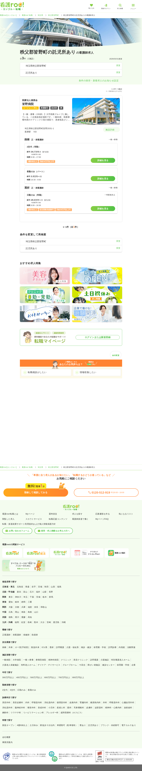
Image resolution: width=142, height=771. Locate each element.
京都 (17, 607)
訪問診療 (112, 647)
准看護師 (17, 635)
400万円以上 (22, 677)
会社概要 (6, 737)
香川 (17, 617)
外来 (11, 647)
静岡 (23, 602)
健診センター (108, 665)
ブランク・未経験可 (110, 725)
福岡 (17, 622)
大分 (42, 622)
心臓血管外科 (128, 702)
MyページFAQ (102, 519)
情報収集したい (88, 372)
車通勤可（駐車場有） (67, 725)
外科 (105, 702)
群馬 (51, 597)
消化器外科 (7, 707)
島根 (30, 612)
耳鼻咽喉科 (79, 707)
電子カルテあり (129, 725)
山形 (53, 587)
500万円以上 (36, 677)
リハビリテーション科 (33, 712)
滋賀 (30, 607)
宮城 (40, 587)
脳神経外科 (20, 707)
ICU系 (44, 647)
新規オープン (8, 725)
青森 (27, 587)
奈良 (36, 607)
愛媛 (23, 617)
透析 (52, 647)
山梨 (44, 592)
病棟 (4, 647)
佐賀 (23, 622)
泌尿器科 (99, 707)
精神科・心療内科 (113, 707)
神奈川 (18, 597)
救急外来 (35, 647)
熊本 (36, 622)
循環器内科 (62, 702)
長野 (51, 592)
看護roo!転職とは (10, 514)
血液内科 (73, 702)
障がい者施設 (94, 665)
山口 (36, 612)
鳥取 (23, 612)
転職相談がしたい (37, 372)
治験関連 (131, 647)
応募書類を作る (102, 514)
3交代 (12, 690)
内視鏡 (122, 647)
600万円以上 (50, 677)
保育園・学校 (100, 647)
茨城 (38, 597)
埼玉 (25, 597)
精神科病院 (53, 660)
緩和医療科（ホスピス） (72, 712)
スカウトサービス (34, 519)
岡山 (17, 612)
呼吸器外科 (114, 702)
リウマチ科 (16, 712)
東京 (11, 597)
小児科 (51, 707)
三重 (30, 602)
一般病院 (6, 660)
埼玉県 (40, 15)
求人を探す (77, 514)
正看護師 (6, 635)
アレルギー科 (52, 712)
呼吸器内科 (37, 702)
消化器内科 (49, 702)
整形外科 (31, 707)
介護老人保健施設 (10, 665)
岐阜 (17, 602)
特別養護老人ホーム (120, 660)
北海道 (20, 587)
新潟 (19, 592)
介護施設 (105, 660)
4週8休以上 (22, 725)
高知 (30, 617)
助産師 (35, 635)
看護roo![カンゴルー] (8, 15)
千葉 (32, 597)
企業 (133, 665)
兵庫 (23, 607)
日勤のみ (21, 690)
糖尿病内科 (95, 702)
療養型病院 (41, 660)
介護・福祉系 (72, 647)
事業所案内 (7, 742)
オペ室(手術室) (22, 647)
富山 (25, 592)
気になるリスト (126, 514)
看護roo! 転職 (27, 15)
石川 (32, 592)
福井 (38, 592)
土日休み (34, 725)
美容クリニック (80, 660)
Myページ (30, 514)
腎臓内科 (84, 702)
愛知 (11, 602)
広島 (11, 612)
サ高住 (82, 665)
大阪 (11, 607)
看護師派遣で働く (80, 519)
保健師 (26, 635)
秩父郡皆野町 (53, 15)
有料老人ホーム (28, 665)
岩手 (34, 587)
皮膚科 (89, 707)
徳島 (11, 617)
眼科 (69, 707)
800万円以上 (78, 677)
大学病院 (17, 660)
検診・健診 (86, 647)
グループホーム (70, 665)
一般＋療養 (28, 660)
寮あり (83, 725)
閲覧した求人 (8, 519)
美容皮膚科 (18, 702)
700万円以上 (64, 677)
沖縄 (64, 622)
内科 (27, 702)
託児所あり (93, 725)
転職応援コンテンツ (58, 519)
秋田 (46, 587)
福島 (59, 587)
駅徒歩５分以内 (47, 725)
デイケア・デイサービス (49, 665)
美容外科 (6, 702)
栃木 (45, 597)
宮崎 (49, 622)
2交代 (5, 690)
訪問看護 (60, 647)
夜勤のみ (32, 690)
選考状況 (53, 514)
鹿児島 (56, 622)
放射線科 (128, 707)
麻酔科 (5, 712)
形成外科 (42, 707)
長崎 (30, 622)
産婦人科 (61, 707)
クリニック (66, 660)
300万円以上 (8, 677)
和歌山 (44, 607)
